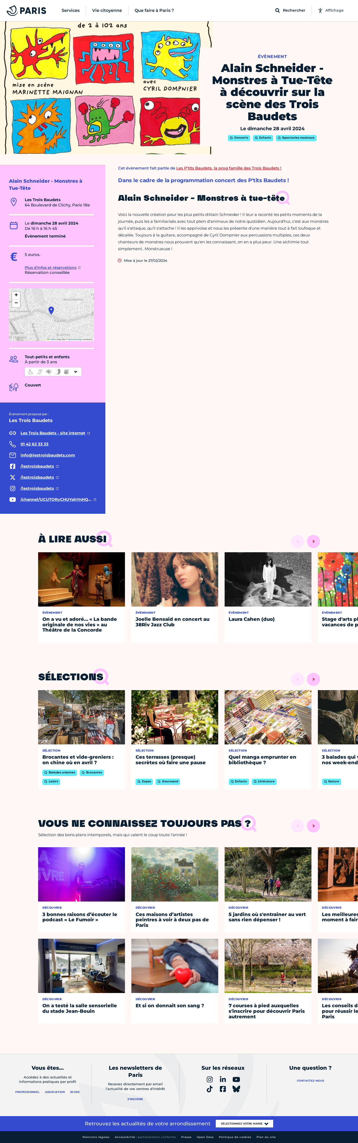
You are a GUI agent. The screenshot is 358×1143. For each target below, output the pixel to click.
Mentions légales (96, 1137)
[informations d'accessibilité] (53, 371)
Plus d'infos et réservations (50, 267)
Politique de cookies (235, 1137)
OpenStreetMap (75, 339)
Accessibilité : (145, 1137)
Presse (186, 1137)
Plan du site (266, 1137)
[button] (51, 310)
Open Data (205, 1137)
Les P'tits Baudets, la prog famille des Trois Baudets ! (228, 168)
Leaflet (51, 339)
